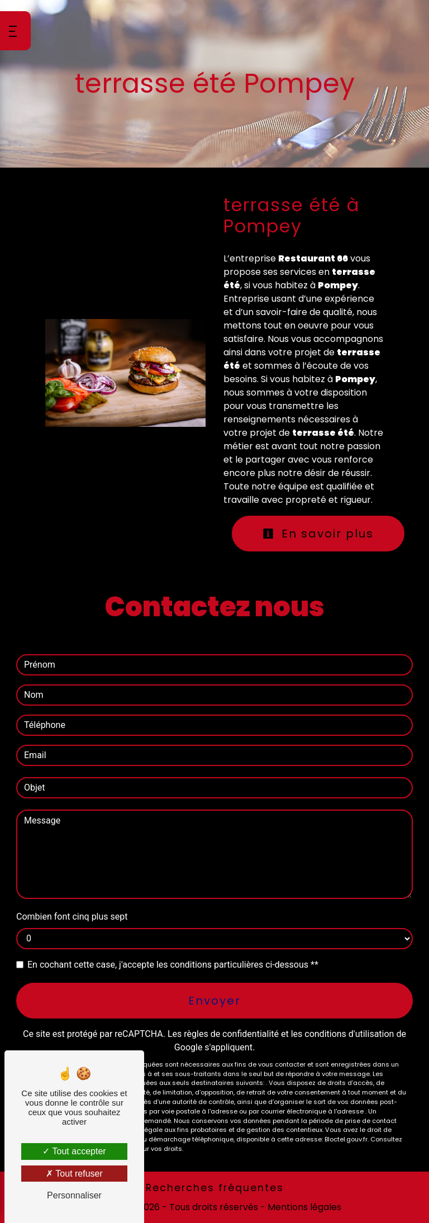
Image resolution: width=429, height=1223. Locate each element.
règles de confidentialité (231, 1034)
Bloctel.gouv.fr (346, 1139)
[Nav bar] (15, 30)
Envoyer (214, 1000)
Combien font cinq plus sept (72, 916)
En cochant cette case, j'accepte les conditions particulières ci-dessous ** (172, 964)
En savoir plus (318, 533)
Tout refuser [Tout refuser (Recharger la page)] (74, 1173)
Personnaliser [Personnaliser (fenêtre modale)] (74, 1195)
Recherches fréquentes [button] (215, 1188)
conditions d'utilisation (349, 1034)
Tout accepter (74, 1151)
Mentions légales (303, 1207)
